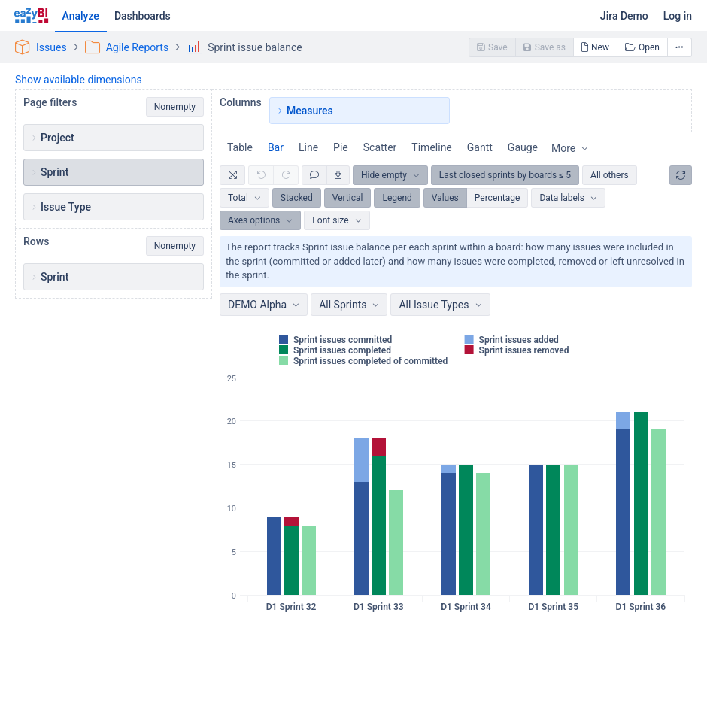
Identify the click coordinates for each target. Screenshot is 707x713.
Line (308, 147)
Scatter (380, 147)
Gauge (523, 147)
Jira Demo (624, 16)
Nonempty (175, 107)
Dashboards (142, 16)
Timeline (431, 147)
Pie (340, 147)
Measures (310, 111)
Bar (276, 147)
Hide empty (384, 175)
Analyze (80, 16)
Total (238, 198)
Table (240, 147)
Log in (677, 16)
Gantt (480, 147)
